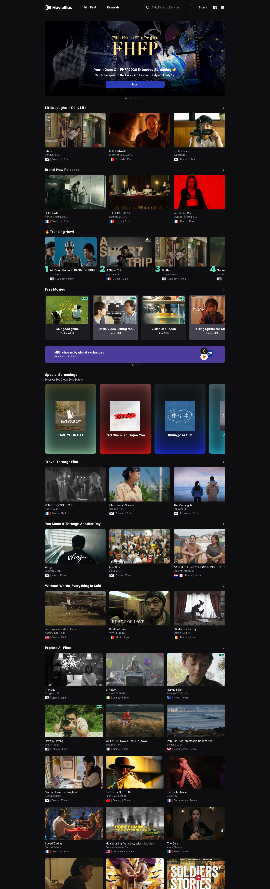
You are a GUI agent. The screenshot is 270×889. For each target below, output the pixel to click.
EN (215, 7)
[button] (126, 98)
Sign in (203, 7)
